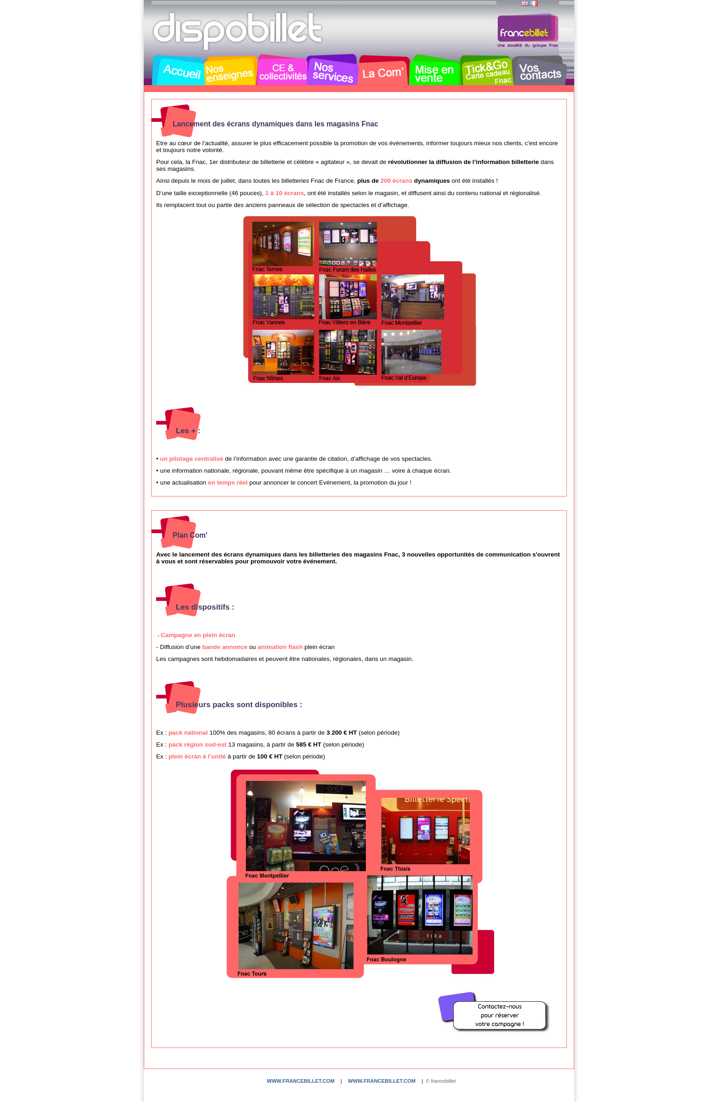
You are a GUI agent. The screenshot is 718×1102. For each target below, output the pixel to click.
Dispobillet (238, 31)
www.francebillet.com (301, 1081)
